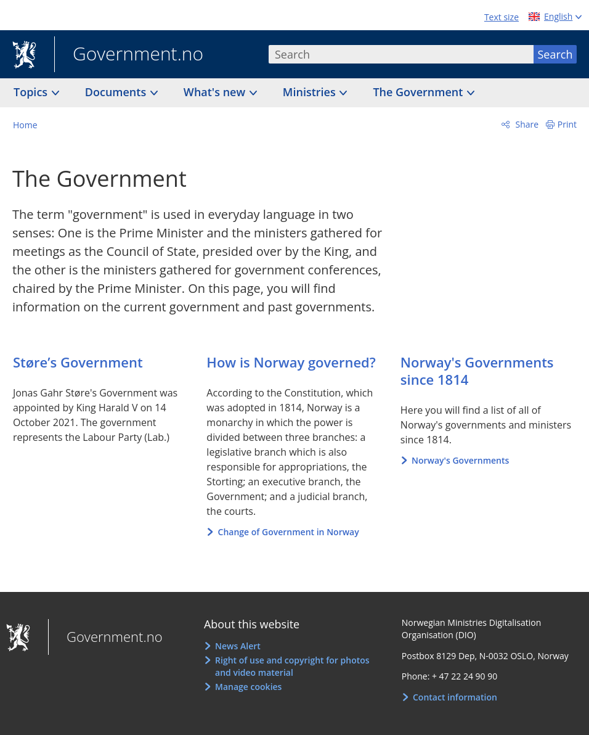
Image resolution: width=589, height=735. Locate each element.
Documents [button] (117, 91)
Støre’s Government (78, 362)
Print (567, 124)
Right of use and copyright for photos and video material (292, 666)
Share (525, 124)
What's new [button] (216, 91)
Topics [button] (32, 91)
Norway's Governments (460, 460)
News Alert (238, 646)
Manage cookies (248, 686)
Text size (501, 17)
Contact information (455, 697)
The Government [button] (419, 91)
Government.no (128, 55)
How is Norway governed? (290, 362)
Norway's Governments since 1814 (477, 370)
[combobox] (401, 54)
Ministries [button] (311, 91)
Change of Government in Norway (288, 532)
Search (555, 54)
